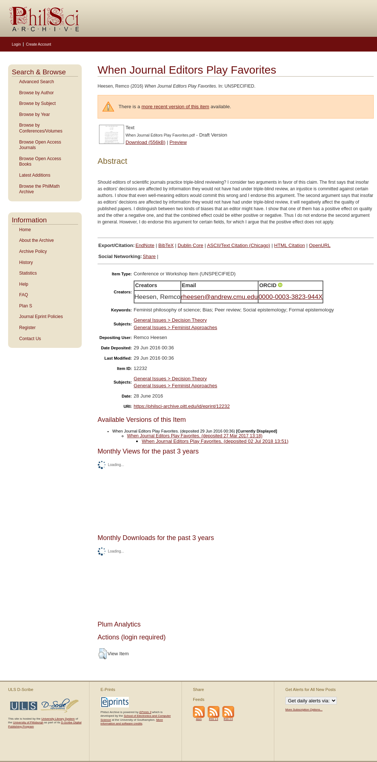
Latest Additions (34, 175)
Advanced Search (36, 81)
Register (27, 327)
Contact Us (30, 338)
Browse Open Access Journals (40, 145)
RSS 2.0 (228, 719)
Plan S (25, 305)
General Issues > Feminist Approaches (175, 327)
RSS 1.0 (213, 719)
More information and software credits (132, 721)
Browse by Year (34, 114)
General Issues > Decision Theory (170, 320)
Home (25, 229)
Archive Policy (33, 251)
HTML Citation (289, 245)
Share (149, 256)
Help (23, 284)
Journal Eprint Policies (41, 316)
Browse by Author (36, 92)
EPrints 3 (145, 712)
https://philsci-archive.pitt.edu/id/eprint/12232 (182, 406)
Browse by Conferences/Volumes (40, 128)
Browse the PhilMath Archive (39, 189)
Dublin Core (191, 245)
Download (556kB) (146, 142)
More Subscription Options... (304, 709)
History (26, 262)
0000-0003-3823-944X (290, 296)
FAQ (23, 294)
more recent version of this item (175, 106)
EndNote (144, 245)
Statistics (28, 273)
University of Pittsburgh (28, 722)
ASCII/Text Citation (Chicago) (238, 245)
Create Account (38, 44)
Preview (178, 142)
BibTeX (166, 245)
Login (16, 44)
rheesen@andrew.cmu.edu (219, 296)
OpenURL (320, 245)
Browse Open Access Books (40, 161)
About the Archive (36, 240)
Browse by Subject (37, 103)
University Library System (58, 718)
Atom (199, 719)
